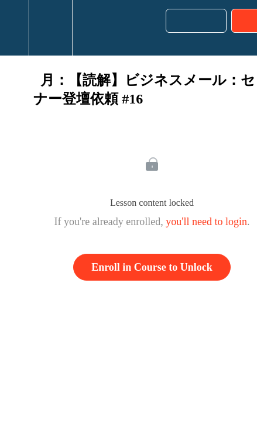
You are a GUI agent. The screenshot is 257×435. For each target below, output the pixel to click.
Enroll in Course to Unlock (152, 267)
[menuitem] (50, 28)
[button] (14, 28)
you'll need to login (206, 221)
